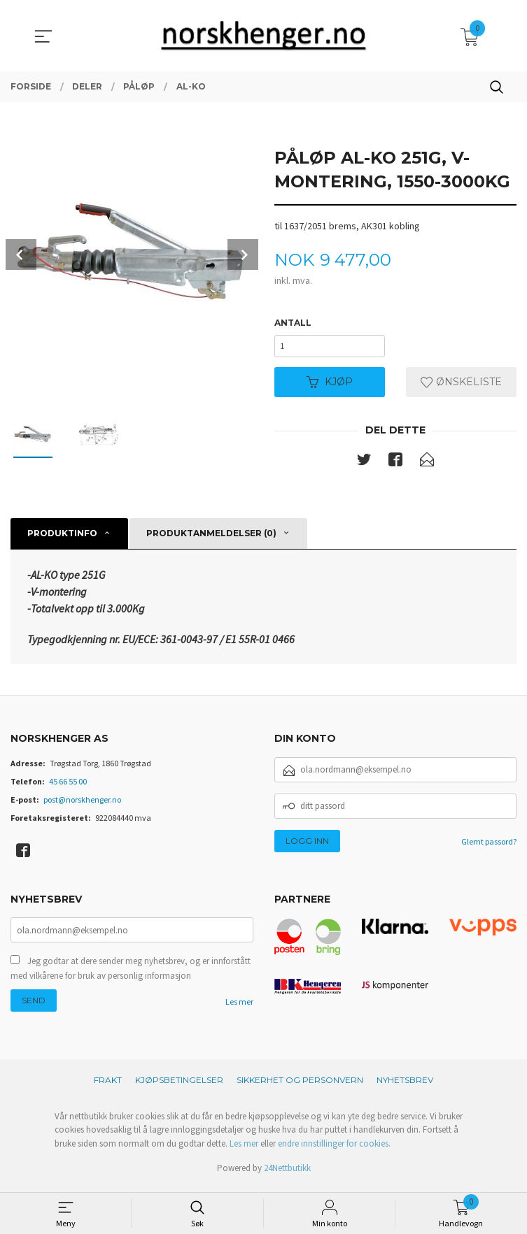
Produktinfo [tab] (62, 538)
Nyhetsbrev (405, 1085)
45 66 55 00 (68, 787)
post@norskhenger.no (82, 805)
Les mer (239, 1009)
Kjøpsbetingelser (179, 1085)
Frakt (108, 1085)
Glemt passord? (489, 847)
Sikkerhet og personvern (300, 1085)
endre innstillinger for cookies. (334, 1149)
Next (242, 254)
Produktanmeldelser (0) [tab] (211, 538)
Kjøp (330, 386)
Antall (292, 323)
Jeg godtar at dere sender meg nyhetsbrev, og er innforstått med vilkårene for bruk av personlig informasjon (130, 975)
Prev (21, 254)
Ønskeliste (461, 386)
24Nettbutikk (287, 1174)
